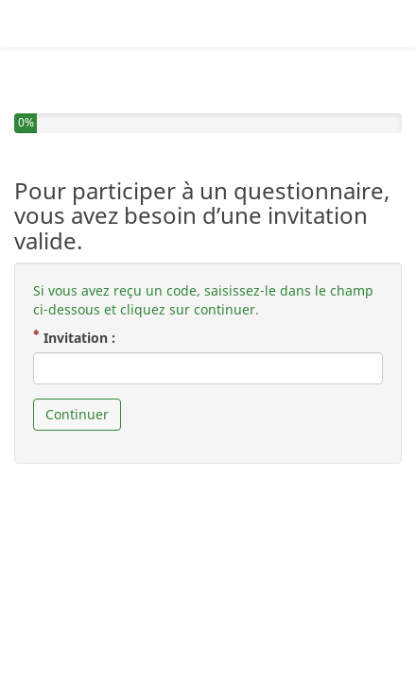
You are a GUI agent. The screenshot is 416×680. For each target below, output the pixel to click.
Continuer (77, 377)
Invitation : (81, 301)
